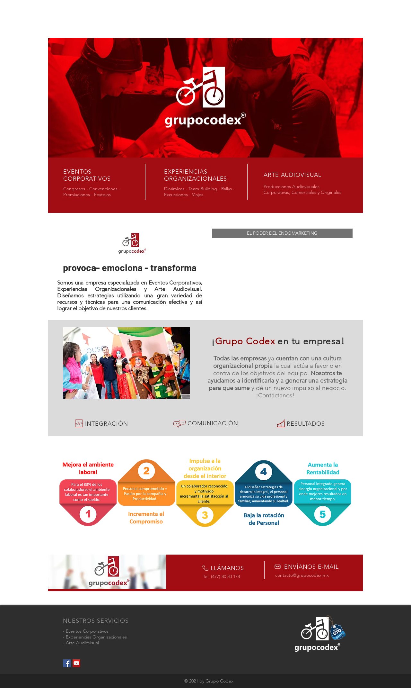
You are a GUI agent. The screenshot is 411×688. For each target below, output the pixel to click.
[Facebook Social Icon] (67, 663)
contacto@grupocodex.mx (302, 575)
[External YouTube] (282, 276)
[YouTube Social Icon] (76, 663)
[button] (282, 233)
